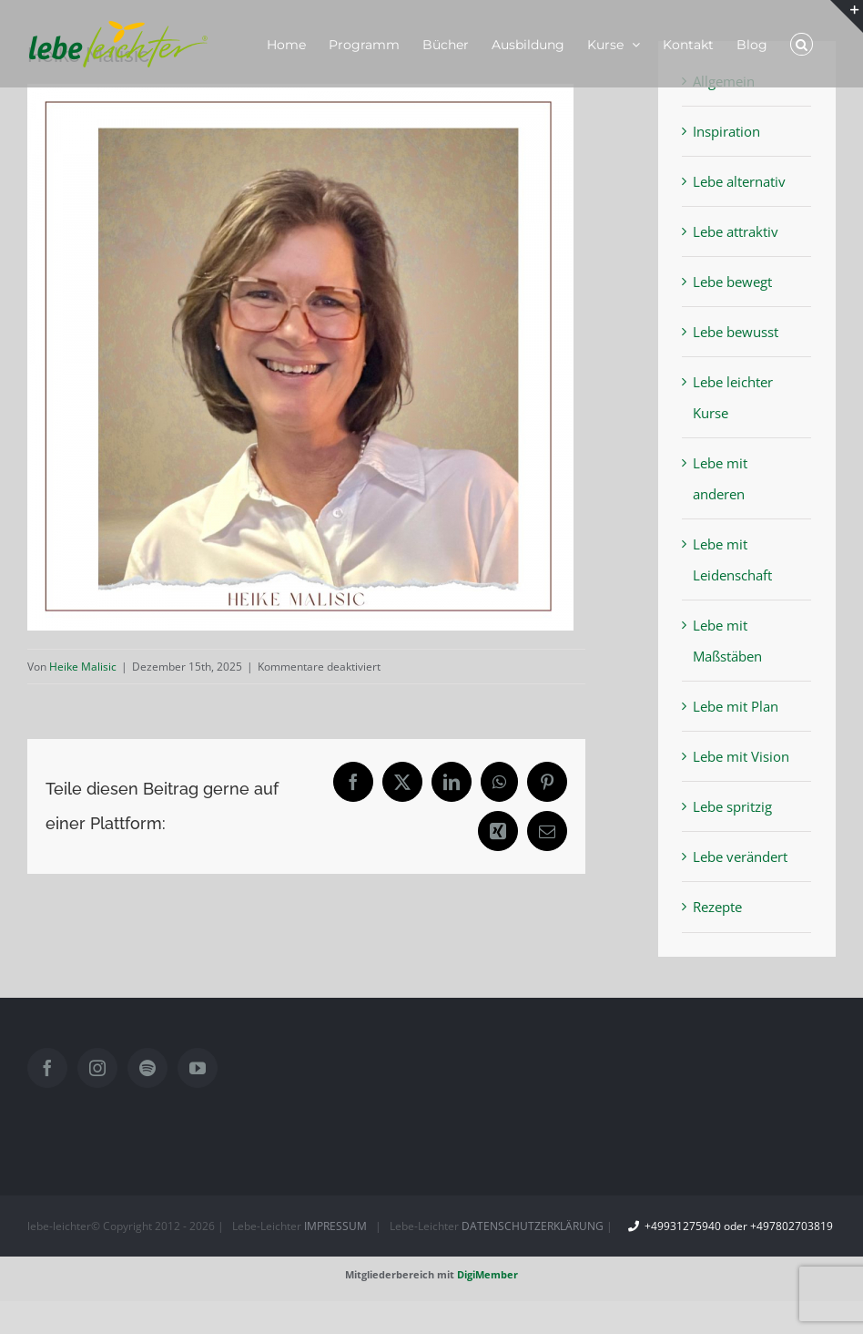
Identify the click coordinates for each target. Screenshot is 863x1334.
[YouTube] (198, 1068)
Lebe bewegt (732, 281)
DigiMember (487, 1274)
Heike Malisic (83, 666)
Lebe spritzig (732, 806)
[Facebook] (47, 1068)
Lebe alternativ (739, 181)
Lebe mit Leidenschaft (732, 559)
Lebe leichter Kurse (733, 397)
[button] (801, 43)
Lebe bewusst (735, 332)
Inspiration (726, 131)
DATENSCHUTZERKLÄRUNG (533, 1226)
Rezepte (717, 907)
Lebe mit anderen (720, 478)
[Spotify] (147, 1068)
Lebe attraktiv (735, 231)
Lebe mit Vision (741, 756)
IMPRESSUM (335, 1226)
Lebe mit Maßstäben (727, 640)
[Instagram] (97, 1068)
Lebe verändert (740, 856)
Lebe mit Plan (735, 706)
